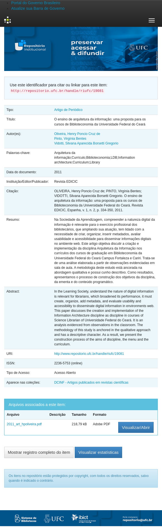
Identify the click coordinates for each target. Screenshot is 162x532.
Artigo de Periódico (68, 110)
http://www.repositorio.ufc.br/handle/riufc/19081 (89, 354)
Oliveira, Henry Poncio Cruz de (77, 134)
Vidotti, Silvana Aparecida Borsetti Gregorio (86, 143)
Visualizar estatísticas (98, 452)
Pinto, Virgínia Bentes (70, 139)
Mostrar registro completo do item (39, 452)
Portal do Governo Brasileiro (35, 3)
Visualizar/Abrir (136, 427)
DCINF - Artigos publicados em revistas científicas (91, 382)
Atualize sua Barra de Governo (37, 8)
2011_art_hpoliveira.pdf (24, 424)
